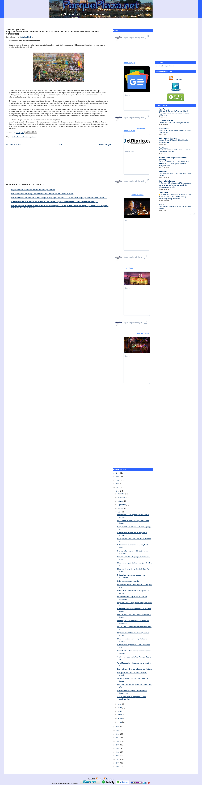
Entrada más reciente (13, 145)
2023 (118, 484)
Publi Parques (164, 109)
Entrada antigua (105, 145)
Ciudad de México (25, 37)
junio (119, 704)
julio (119, 512)
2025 (118, 477)
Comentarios (109, 779)
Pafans (161, 204)
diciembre (121, 494)
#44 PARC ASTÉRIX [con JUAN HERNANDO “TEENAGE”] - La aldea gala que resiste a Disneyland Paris (174, 164)
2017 (118, 738)
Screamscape (164, 128)
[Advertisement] (101, 22)
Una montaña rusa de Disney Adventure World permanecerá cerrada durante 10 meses (42, 194)
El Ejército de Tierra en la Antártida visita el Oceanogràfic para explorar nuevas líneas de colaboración (174, 113)
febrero (120, 718)
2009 (118, 766)
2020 (118, 727)
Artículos (100, 779)
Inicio (60, 145)
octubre (120, 501)
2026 (118, 473)
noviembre (122, 497)
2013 (118, 752)
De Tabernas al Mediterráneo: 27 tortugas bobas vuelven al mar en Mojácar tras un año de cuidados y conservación (175, 185)
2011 (118, 759)
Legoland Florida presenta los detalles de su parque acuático (33, 190)
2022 (118, 487)
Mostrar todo (191, 214)
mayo (120, 707)
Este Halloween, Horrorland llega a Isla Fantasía (134, 669)
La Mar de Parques (166, 121)
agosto (120, 508)
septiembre (122, 505)
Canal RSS (175, 79)
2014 (118, 748)
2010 (118, 763)
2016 (118, 741)
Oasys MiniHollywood (167, 181)
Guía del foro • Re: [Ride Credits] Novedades (174, 123)
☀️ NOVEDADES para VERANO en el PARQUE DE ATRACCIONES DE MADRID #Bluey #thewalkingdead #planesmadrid (175, 197)
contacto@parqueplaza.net (165, 66)
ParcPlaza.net (164, 148)
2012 (118, 756)
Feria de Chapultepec (23, 137)
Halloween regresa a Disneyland (128, 581)
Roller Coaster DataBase (168, 138)
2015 (118, 745)
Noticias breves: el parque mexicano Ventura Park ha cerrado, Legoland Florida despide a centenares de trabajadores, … (54, 202)
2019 (118, 730)
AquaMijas (163, 171)
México (33, 137)
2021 (118, 491)
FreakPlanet (163, 193)
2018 (118, 734)
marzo (120, 715)
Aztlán (14, 137)
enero (120, 722)
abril (119, 711)
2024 (118, 480)
